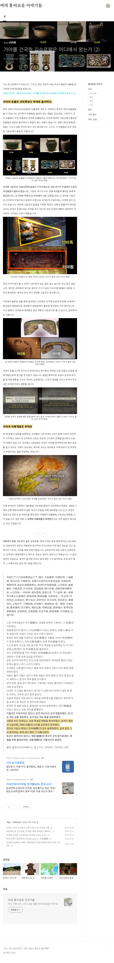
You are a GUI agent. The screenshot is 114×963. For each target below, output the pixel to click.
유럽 (91, 97)
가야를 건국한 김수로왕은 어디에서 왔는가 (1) (26, 838)
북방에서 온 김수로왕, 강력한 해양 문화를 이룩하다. (28, 834)
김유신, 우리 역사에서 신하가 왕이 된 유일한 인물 (27, 831)
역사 (9, 825)
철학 (90, 109)
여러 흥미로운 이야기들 (21, 6)
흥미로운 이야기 (95, 84)
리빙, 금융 (92, 119)
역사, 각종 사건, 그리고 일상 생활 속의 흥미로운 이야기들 (33, 907)
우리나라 (17, 825)
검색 (101, 6)
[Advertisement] (40, 779)
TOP (108, 953)
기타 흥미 (92, 114)
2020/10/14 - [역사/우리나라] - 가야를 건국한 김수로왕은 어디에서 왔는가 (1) (39, 93)
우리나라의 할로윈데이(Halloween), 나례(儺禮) (27, 842)
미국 (91, 104)
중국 (91, 101)
